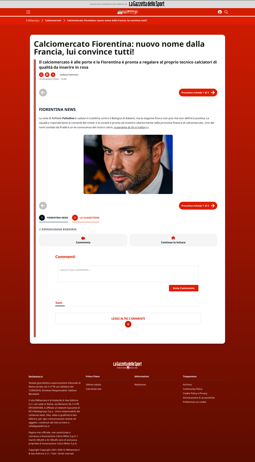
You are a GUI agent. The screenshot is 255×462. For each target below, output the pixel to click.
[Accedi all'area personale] (220, 12)
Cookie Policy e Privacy (195, 393)
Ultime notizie (93, 384)
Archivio (187, 384)
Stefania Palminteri (69, 74)
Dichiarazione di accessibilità (199, 397)
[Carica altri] (128, 324)
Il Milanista (32, 20)
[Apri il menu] (28, 12)
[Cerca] (226, 12)
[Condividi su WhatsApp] (41, 74)
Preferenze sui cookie (194, 401)
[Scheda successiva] (198, 92)
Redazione (140, 384)
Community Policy (192, 388)
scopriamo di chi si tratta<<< (131, 127)
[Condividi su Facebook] (47, 74)
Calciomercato (53, 20)
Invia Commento (184, 288)
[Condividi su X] (53, 74)
